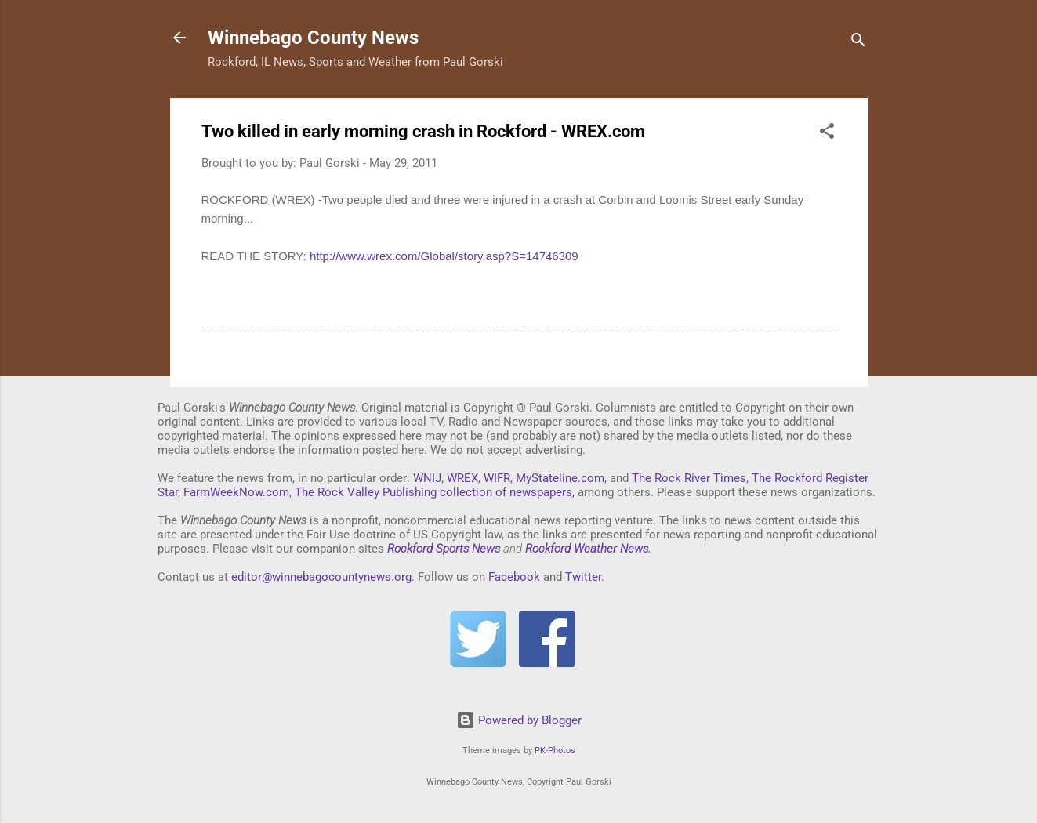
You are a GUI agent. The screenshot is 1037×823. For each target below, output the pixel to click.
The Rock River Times (689, 478)
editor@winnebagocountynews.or (318, 577)
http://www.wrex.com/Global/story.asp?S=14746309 (444, 256)
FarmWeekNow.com (236, 492)
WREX (462, 478)
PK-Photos (555, 750)
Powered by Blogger (519, 720)
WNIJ (427, 478)
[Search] (858, 43)
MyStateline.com (560, 478)
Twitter (583, 577)
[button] (827, 133)
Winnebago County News (313, 38)
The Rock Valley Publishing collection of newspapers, (435, 492)
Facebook (514, 577)
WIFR (497, 478)
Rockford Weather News (586, 549)
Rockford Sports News (443, 549)
